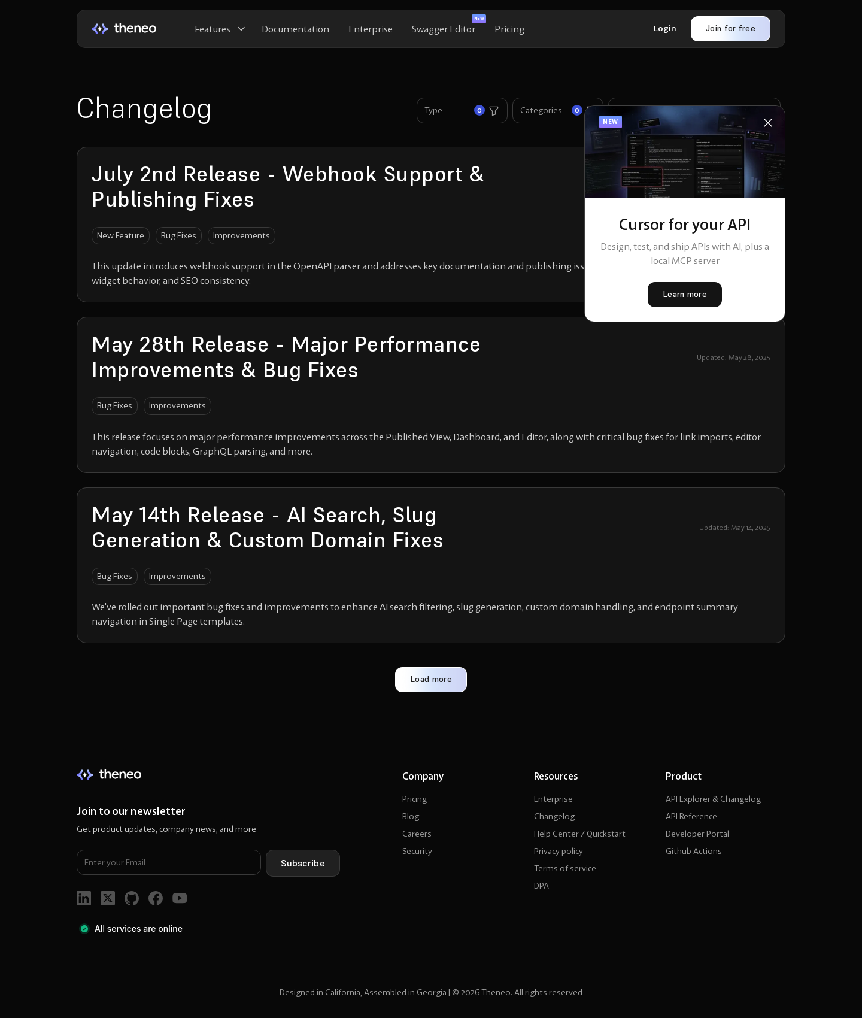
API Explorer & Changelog (713, 798)
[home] (124, 28)
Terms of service (565, 868)
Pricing (509, 29)
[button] (218, 29)
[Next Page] (431, 679)
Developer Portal (697, 833)
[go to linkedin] (84, 898)
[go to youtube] (179, 898)
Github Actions (694, 851)
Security (417, 851)
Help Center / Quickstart (580, 833)
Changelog (554, 816)
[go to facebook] (155, 898)
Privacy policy (558, 851)
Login (665, 28)
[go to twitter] (108, 898)
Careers (417, 833)
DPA (541, 885)
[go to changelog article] (431, 225)
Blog (410, 816)
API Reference (691, 816)
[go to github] (132, 898)
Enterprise (370, 29)
